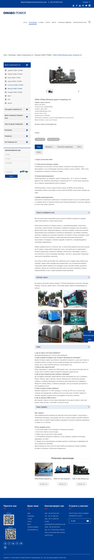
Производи (33, 21)
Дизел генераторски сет (25, 54)
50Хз (79, 146)
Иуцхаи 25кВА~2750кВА (15, 80)
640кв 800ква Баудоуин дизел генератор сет (49, 478)
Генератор (8, 135)
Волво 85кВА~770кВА (14, 77)
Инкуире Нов (40, 138)
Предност (48, 146)
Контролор (8, 129)
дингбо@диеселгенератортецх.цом (34, 2)
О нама (41, 21)
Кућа (25, 21)
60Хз (39, 151)
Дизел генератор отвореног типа (14, 116)
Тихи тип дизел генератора (14, 123)
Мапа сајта (63, 557)
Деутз (9, 95)
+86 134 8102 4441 (54, 526)
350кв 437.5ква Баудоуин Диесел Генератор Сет (69, 478)
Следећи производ (53, 138)
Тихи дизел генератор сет (13, 108)
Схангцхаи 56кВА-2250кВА (15, 84)
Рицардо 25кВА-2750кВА (15, 91)
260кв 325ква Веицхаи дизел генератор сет (67, 54)
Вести (54, 21)
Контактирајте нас (80, 21)
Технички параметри (65, 146)
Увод (39, 146)
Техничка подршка (64, 21)
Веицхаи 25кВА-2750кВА (43, 54)
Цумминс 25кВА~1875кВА (15, 69)
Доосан (10, 102)
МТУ (9, 98)
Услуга (47, 21)
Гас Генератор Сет (11, 141)
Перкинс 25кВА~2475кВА (15, 73)
